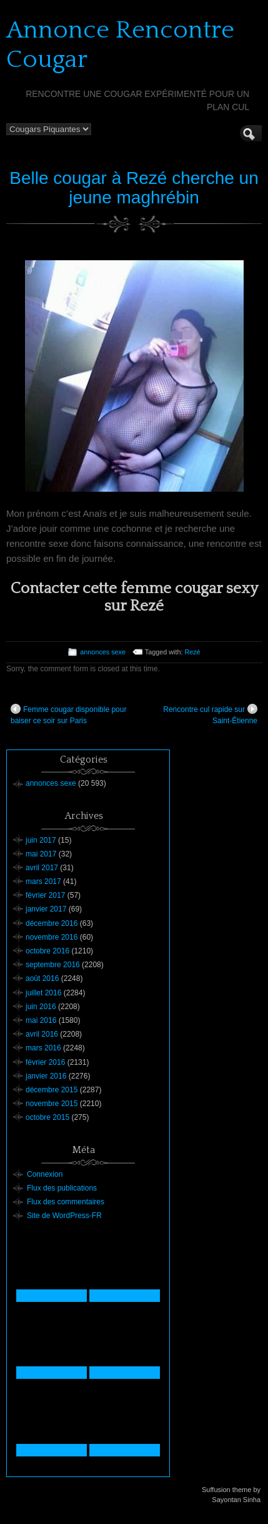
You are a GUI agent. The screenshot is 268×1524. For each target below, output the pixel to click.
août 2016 (42, 978)
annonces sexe (103, 652)
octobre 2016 (47, 951)
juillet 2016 (43, 992)
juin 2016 (41, 1006)
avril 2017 (42, 867)
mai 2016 (41, 1020)
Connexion (44, 1174)
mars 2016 (43, 1048)
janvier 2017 (46, 909)
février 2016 (45, 1062)
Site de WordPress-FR (64, 1215)
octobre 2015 (47, 1117)
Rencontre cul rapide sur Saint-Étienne (210, 714)
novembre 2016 (51, 937)
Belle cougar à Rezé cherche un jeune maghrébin (133, 187)
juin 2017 (41, 840)
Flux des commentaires (65, 1201)
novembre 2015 (51, 1103)
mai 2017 (41, 854)
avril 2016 (42, 1034)
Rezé (192, 652)
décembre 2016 (51, 923)
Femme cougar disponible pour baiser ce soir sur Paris (68, 714)
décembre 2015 (51, 1089)
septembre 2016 (53, 964)
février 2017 (45, 895)
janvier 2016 (46, 1076)
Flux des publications (62, 1188)
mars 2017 (43, 881)
